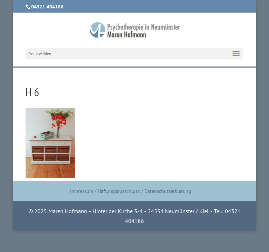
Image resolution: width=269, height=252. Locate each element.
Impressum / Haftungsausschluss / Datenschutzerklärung (130, 191)
